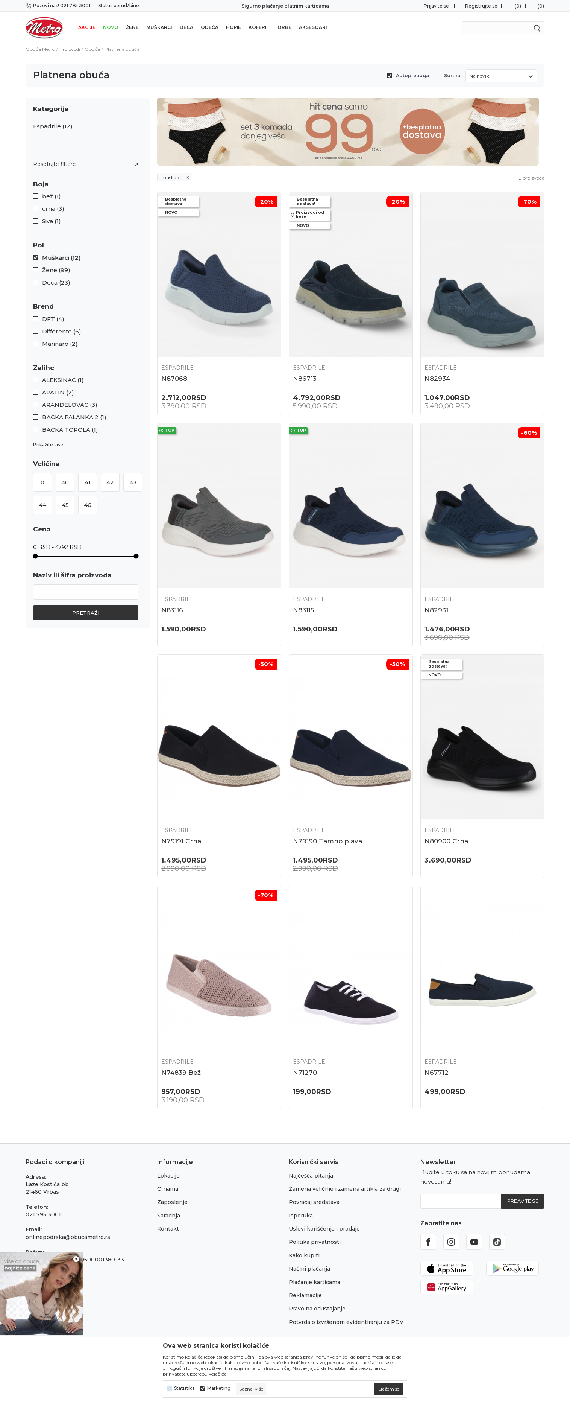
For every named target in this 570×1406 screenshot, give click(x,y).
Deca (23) (56, 282)
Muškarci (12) (61, 257)
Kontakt (168, 1228)
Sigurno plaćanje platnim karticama (285, 6)
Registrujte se (481, 6)
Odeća (209, 27)
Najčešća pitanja (311, 1175)
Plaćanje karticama (314, 1282)
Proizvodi (69, 49)
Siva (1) (51, 221)
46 (87, 504)
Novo (110, 27)
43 (132, 482)
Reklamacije (305, 1295)
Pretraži (85, 613)
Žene (132, 27)
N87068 (174, 378)
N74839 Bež (181, 1072)
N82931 (436, 610)
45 (65, 504)
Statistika (184, 1388)
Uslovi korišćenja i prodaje (324, 1228)
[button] (87, 184)
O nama (167, 1188)
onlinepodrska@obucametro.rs (68, 1237)
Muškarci (159, 27)
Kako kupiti (304, 1255)
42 (110, 482)
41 (88, 482)
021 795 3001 (43, 1214)
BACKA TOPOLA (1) (70, 429)
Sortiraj (453, 75)
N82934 (437, 378)
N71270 (305, 1072)
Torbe (282, 27)
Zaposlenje (172, 1202)
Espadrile (53, 126)
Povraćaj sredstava (314, 1202)
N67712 (436, 1072)
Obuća (92, 49)
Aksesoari (313, 27)
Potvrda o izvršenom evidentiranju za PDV (346, 1322)
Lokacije (168, 1175)
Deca (186, 27)
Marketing (219, 1388)
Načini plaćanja (309, 1268)
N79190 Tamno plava (327, 841)
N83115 (303, 610)
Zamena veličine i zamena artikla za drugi (345, 1188)
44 (42, 504)
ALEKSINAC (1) (63, 380)
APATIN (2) (58, 392)
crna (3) (53, 208)
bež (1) (51, 196)
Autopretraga (412, 75)
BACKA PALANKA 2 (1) (74, 417)
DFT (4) (53, 319)
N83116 (172, 610)
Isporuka (301, 1215)
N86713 (305, 378)
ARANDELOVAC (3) (69, 405)
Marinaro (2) (60, 344)
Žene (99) (56, 270)
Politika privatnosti (315, 1242)
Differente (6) (61, 331)
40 (65, 482)
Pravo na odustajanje (317, 1308)
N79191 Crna (181, 841)
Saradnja (168, 1215)
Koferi (258, 27)
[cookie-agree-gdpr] (388, 1389)
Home (233, 27)
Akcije (87, 27)
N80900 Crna (446, 841)
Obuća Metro (40, 49)
